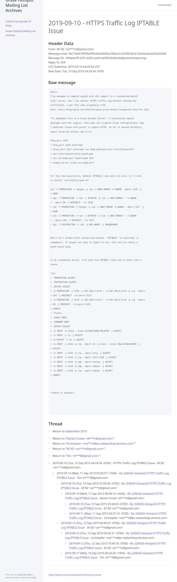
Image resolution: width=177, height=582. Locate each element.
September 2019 (76, 431)
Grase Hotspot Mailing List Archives (20, 5)
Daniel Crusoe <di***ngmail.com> (90, 438)
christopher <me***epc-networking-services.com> (100, 443)
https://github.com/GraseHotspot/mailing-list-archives (74, 574)
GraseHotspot (164, 4)
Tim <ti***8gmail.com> (83, 456)
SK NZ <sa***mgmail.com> (85, 449)
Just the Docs (25, 574)
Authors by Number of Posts (18, 23)
